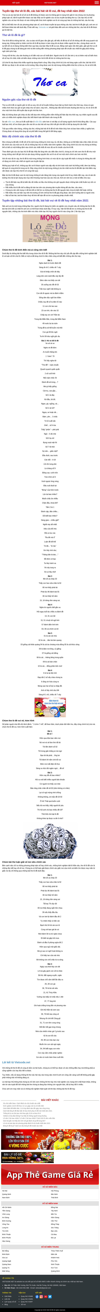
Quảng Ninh (6, 1194)
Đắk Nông (6, 1271)
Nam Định (6, 1197)
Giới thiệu (8, 1296)
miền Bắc (38, 122)
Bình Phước (6, 1238)
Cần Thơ (54, 1221)
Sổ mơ (23, 1304)
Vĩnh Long (6, 1214)
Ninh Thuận (55, 1264)
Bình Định (5, 1254)
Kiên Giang (55, 1217)
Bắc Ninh (54, 1194)
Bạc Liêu (54, 1231)
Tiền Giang (6, 1211)
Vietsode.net (44, 27)
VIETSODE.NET (50, 3)
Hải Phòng (55, 1191)
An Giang (5, 1217)
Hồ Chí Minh (6, 1207)
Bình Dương (6, 1221)
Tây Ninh (54, 1211)
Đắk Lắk (54, 1254)
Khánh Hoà (55, 1257)
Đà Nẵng (5, 1251)
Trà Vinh (5, 1231)
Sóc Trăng (55, 1228)
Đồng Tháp (55, 1224)
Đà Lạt (53, 1238)
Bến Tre (54, 1214)
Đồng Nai (54, 1207)
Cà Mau (54, 1234)
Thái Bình (54, 1197)
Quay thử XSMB (27, 1296)
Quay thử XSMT (27, 1302)
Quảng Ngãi (6, 1261)
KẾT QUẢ (16, 3)
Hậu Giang (6, 1241)
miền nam (11, 122)
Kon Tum (54, 1268)
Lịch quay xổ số (10, 1302)
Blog (6, 1304)
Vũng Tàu (5, 1224)
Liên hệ (7, 1299)
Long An (5, 1228)
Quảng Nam (6, 1264)
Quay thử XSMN (27, 1299)
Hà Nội (4, 1191)
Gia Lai (4, 1257)
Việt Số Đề (50, 1310)
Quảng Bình (55, 1271)
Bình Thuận (6, 1234)
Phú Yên (54, 1261)
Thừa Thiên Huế (57, 1251)
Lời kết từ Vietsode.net (16, 1062)
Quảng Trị (5, 1268)
